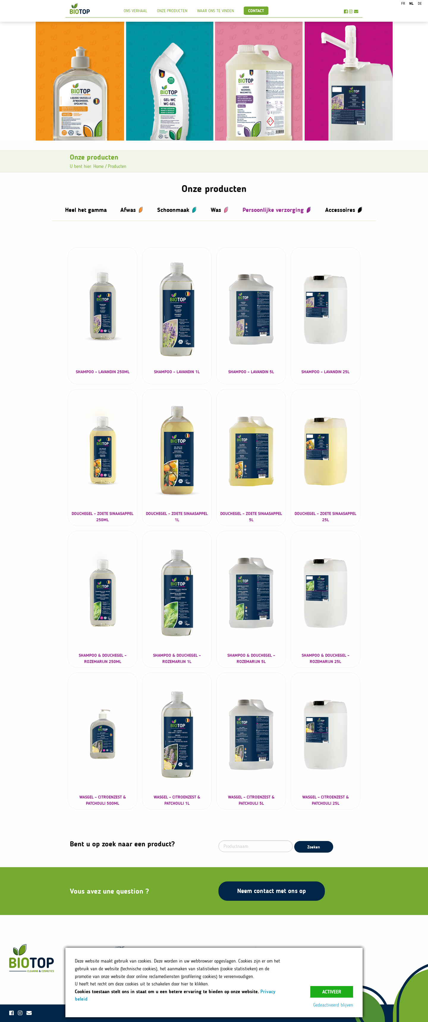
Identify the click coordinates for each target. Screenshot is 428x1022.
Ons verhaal (135, 10)
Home (98, 166)
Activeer (331, 992)
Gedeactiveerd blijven (333, 1005)
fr (403, 3)
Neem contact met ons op (271, 891)
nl (411, 3)
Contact (256, 10)
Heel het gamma (86, 209)
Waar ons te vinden (215, 10)
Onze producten (172, 10)
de (420, 3)
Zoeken (313, 847)
